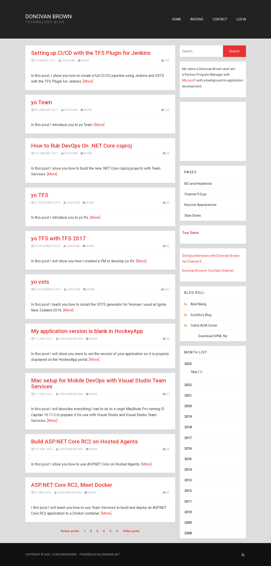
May (194, 372)
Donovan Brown (48, 16)
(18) (165, 110)
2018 (188, 427)
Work (85, 60)
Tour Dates (190, 233)
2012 (188, 491)
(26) (165, 289)
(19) (165, 60)
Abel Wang (198, 304)
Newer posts (70, 531)
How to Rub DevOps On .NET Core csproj (81, 146)
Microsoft (189, 80)
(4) (166, 153)
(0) (166, 202)
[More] (88, 81)
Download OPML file (212, 336)
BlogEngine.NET (108, 554)
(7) (166, 394)
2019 (188, 416)
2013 (188, 480)
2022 (188, 385)
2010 (188, 512)
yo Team (41, 102)
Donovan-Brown (71, 338)
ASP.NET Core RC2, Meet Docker (71, 485)
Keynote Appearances (200, 205)
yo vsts (40, 282)
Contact (220, 19)
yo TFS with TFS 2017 (58, 238)
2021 (188, 395)
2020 (188, 406)
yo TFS (39, 195)
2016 (188, 448)
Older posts (131, 531)
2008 (188, 533)
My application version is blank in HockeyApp (87, 331)
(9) (166, 492)
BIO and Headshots (198, 183)
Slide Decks (192, 215)
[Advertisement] (208, 130)
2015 (188, 459)
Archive (196, 19)
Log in (241, 19)
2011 (188, 501)
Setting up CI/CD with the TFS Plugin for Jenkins (91, 53)
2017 (188, 438)
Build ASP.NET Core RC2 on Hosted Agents (84, 441)
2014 (188, 469)
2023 (212, 369)
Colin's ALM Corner (204, 325)
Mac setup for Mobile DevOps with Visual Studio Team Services (98, 383)
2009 (188, 522)
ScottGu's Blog (201, 315)
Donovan (68, 60)
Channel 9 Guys (195, 194)
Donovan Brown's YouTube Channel (207, 270)
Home (176, 19)
